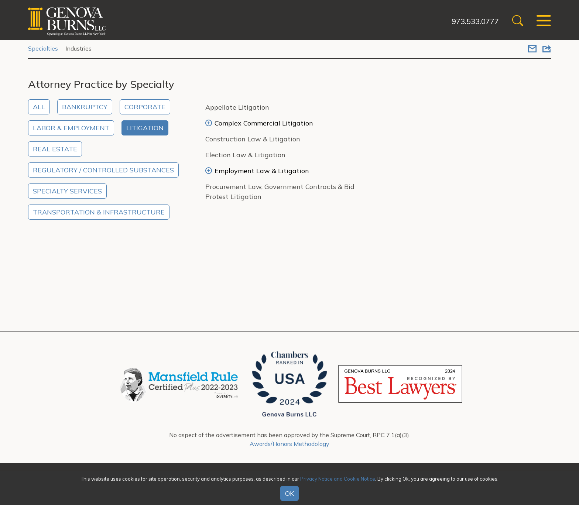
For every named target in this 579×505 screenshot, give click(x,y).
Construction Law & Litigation (252, 139)
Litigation (145, 128)
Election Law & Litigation (245, 155)
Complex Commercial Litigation (259, 123)
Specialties (43, 48)
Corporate (144, 107)
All (39, 107)
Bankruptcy (84, 107)
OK (289, 493)
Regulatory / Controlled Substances (103, 170)
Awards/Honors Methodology (289, 443)
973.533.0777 (475, 21)
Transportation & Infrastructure (99, 212)
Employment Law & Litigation (257, 171)
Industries (78, 48)
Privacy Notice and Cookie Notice (337, 479)
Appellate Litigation (237, 107)
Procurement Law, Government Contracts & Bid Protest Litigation (279, 191)
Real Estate (55, 149)
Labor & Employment (71, 128)
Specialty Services (67, 191)
